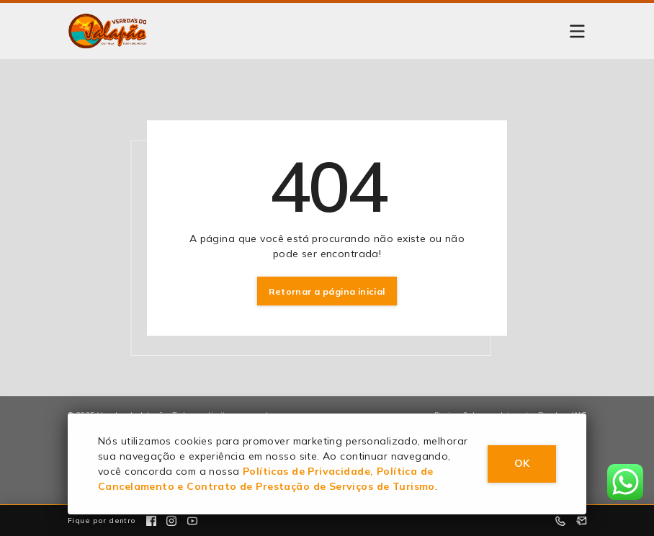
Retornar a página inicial (327, 291)
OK (521, 463)
